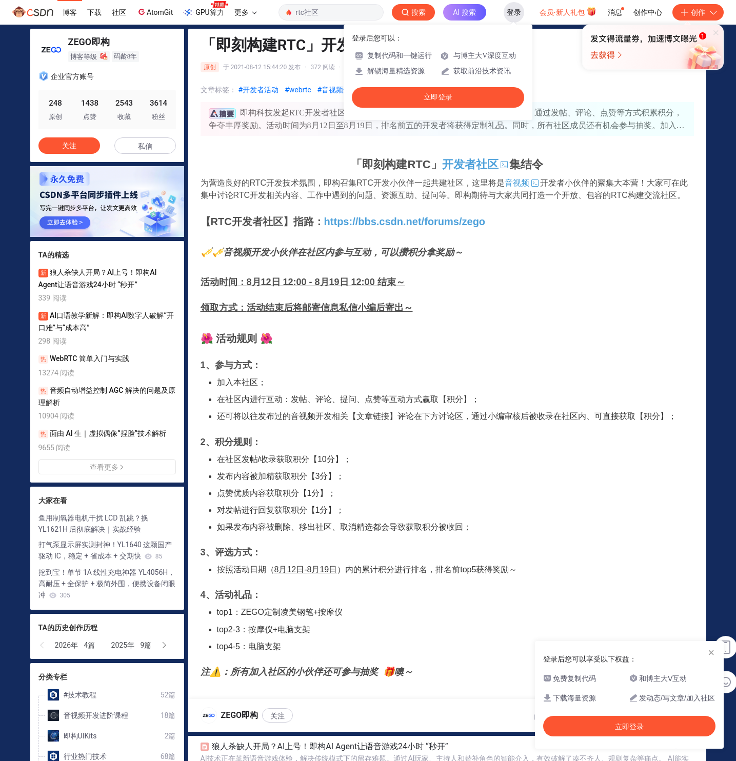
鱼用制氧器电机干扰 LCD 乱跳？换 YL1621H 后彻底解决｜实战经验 (93, 523)
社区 (119, 12)
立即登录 (438, 97)
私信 (145, 146)
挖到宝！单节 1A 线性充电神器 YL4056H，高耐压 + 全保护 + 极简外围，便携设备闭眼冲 (107, 583)
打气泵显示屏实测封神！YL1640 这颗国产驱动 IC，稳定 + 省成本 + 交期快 (105, 550)
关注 (277, 716)
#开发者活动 (258, 90)
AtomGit (154, 12)
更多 (245, 12)
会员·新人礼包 (568, 11)
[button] (42, 645)
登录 (514, 12)
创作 (698, 12)
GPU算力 (205, 9)
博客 (70, 12)
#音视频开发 (337, 90)
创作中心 (647, 12)
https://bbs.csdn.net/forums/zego (404, 221)
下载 (94, 12)
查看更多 (107, 467)
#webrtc (298, 90)
